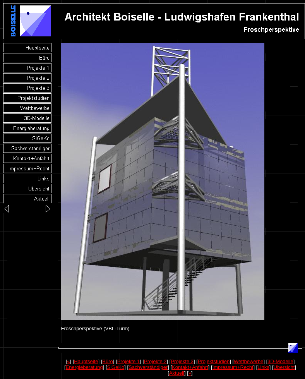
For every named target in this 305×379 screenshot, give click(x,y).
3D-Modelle (280, 361)
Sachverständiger (148, 367)
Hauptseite (86, 361)
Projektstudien (214, 361)
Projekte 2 (155, 361)
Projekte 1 (128, 361)
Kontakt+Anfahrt (190, 367)
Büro (107, 361)
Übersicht (284, 367)
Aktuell (176, 373)
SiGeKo (116, 367)
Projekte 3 (182, 361)
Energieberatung (84, 367)
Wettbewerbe (248, 361)
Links (263, 367)
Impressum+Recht (233, 367)
